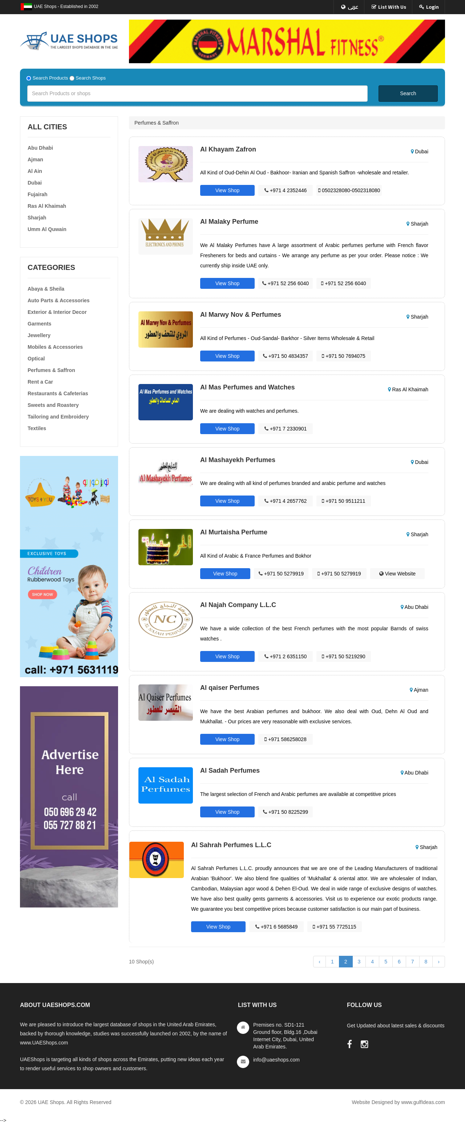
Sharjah (37, 218)
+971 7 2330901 (285, 429)
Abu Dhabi (40, 148)
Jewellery (39, 335)
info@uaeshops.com (276, 1060)
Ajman (35, 159)
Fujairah (37, 194)
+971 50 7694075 (343, 356)
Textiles (37, 428)
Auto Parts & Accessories (59, 300)
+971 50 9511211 (343, 501)
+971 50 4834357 (285, 356)
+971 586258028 (285, 739)
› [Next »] (439, 962)
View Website (397, 574)
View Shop (227, 190)
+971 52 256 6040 (285, 283)
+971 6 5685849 (276, 927)
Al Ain (35, 171)
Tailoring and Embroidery (58, 417)
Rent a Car (40, 382)
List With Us (392, 7)
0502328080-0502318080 (349, 190)
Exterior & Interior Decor (57, 312)
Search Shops (91, 78)
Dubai (35, 183)
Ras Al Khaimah (47, 206)
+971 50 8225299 (285, 812)
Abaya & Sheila (46, 289)
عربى (353, 7)
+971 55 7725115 (334, 927)
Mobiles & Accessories (55, 347)
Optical (36, 358)
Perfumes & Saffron (51, 370)
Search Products (50, 78)
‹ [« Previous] (319, 962)
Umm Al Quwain (47, 229)
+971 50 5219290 (343, 656)
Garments (39, 324)
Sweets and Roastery (53, 405)
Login (432, 7)
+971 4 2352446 (285, 190)
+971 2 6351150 (285, 656)
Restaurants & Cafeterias (58, 393)
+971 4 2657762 (285, 501)
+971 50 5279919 (281, 574)
